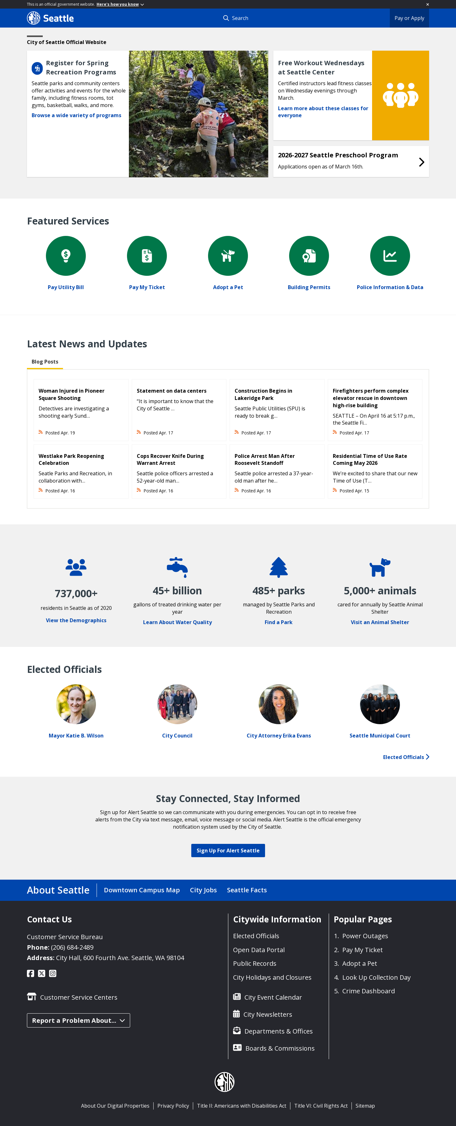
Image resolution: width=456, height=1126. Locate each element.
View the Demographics (76, 620)
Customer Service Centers (78, 997)
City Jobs (203, 890)
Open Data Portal (259, 950)
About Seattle (58, 889)
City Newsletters (268, 1014)
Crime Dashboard (368, 991)
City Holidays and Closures (272, 977)
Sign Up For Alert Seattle (228, 850)
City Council (177, 735)
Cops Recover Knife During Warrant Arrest (170, 459)
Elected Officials (406, 757)
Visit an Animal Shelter (380, 622)
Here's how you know (120, 4)
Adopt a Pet (228, 287)
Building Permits (309, 287)
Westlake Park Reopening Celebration (71, 459)
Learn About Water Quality (177, 622)
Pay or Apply (409, 18)
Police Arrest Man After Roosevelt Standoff (265, 459)
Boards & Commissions (280, 1048)
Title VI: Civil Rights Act (321, 1105)
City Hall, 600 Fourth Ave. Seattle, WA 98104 (120, 957)
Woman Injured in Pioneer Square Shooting (71, 394)
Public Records (254, 963)
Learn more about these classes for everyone (323, 112)
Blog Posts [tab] (45, 361)
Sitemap (365, 1105)
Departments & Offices (278, 1031)
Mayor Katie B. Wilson (76, 735)
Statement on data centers (171, 390)
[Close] (427, 4)
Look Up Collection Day (376, 977)
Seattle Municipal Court (380, 735)
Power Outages (365, 936)
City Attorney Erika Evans (279, 735)
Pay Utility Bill (66, 287)
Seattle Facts (247, 890)
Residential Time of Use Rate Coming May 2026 (370, 459)
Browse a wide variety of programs (76, 115)
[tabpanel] (228, 439)
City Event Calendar (273, 997)
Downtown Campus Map (142, 890)
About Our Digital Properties (115, 1105)
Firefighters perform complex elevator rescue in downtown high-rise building (370, 398)
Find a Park (279, 622)
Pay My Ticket (147, 287)
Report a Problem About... (78, 1020)
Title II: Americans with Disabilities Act (241, 1105)
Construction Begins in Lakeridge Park (263, 394)
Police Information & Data (390, 287)
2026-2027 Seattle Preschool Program (338, 155)
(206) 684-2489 (72, 947)
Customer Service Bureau (65, 937)
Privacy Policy (173, 1105)
